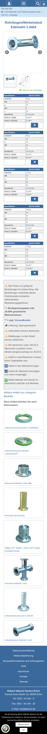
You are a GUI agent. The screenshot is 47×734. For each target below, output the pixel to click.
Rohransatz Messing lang (23, 503)
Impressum (23, 671)
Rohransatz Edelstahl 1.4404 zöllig (23, 472)
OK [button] (23, 730)
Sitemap (23, 681)
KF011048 (30, 188)
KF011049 (30, 225)
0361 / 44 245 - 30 (26, 703)
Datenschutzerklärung (23, 650)
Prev (7, 52)
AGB (23, 666)
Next (40, 52)
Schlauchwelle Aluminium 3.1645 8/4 (23, 603)
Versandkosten (23, 320)
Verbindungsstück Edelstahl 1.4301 (23, 631)
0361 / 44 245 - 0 (25, 698)
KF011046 (30, 114)
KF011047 (30, 151)
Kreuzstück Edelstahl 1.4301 (23, 570)
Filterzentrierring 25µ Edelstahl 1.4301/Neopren (23, 444)
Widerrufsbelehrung (23, 656)
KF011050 (30, 262)
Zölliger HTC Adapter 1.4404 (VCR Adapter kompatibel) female (23, 536)
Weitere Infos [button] (23, 724)
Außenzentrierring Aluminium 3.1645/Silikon (23, 419)
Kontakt (23, 676)
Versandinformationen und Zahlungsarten (23, 661)
